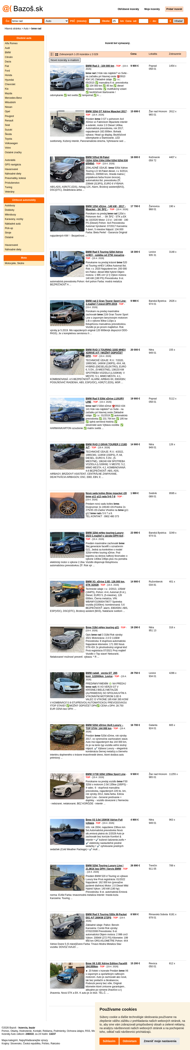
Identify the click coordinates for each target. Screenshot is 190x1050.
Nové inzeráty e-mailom (65, 60)
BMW (8, 52)
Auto (26, 28)
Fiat (7, 66)
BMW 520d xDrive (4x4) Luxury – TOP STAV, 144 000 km (104, 727)
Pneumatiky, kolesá (15, 178)
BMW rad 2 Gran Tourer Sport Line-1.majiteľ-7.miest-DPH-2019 (106, 303)
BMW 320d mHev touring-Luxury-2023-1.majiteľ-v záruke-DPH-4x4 (105, 534)
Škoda (8, 134)
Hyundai (9, 79)
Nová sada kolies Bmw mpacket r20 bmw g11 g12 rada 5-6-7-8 (106, 495)
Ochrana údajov (75, 1031)
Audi (7, 48)
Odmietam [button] (130, 1041)
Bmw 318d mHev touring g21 (102, 627)
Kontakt (37, 1031)
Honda (8, 75)
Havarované (11, 169)
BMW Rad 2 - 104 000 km (100, 65)
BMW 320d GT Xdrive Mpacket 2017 (106, 111)
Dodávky (9, 210)
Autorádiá (10, 160)
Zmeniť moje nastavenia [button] (160, 1041)
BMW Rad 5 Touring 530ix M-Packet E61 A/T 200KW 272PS (106, 916)
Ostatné (9, 237)
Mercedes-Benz (13, 97)
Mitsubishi (10, 102)
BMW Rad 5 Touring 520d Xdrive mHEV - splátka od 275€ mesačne (105, 253)
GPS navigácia (13, 164)
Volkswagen (11, 143)
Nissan (8, 107)
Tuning (8, 187)
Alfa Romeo (11, 43)
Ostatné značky (13, 152)
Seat (7, 125)
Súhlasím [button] (109, 1041)
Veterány (9, 191)
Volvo (8, 147)
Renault (9, 120)
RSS (87, 1031)
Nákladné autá (12, 223)
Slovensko (15, 1043)
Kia (6, 88)
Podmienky (59, 1031)
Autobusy (10, 205)
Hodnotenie (25, 1031)
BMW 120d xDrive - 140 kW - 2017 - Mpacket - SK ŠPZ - (106, 208)
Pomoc (5, 1031)
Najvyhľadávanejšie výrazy (33, 1040)
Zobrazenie (175, 53)
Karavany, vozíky (14, 219)
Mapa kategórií (10, 1040)
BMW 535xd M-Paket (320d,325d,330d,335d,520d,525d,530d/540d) (107, 160)
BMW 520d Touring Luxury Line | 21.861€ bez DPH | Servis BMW (104, 867)
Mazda (8, 93)
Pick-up (9, 228)
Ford (7, 70)
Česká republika (31, 1043)
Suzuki (8, 129)
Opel (7, 111)
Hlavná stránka (13, 28)
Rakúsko (55, 1043)
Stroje (8, 232)
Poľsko (45, 1043)
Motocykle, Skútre (14, 263)
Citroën (9, 57)
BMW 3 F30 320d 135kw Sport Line (106, 774)
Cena (133, 53)
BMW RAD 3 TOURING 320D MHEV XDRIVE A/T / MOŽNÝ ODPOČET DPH (106, 352)
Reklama (47, 1031)
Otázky (14, 1031)
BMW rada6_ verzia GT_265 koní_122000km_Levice (101, 675)
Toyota (8, 138)
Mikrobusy (10, 214)
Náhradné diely (13, 173)
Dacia (8, 61)
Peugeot (9, 116)
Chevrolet (10, 84)
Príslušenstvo (12, 182)
